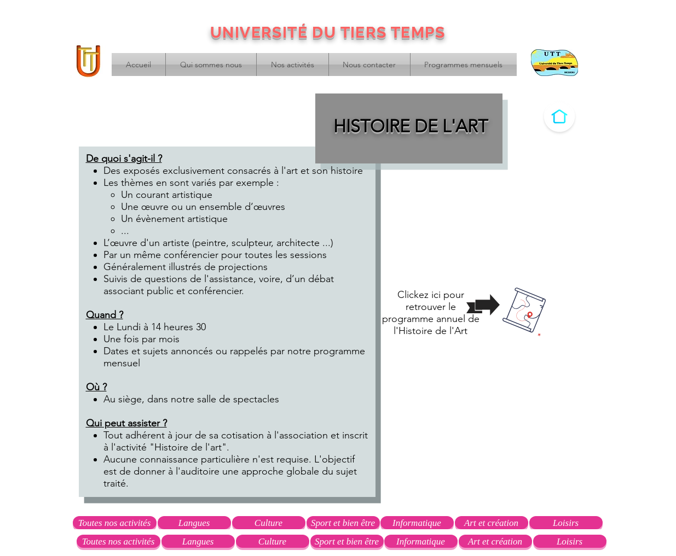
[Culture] (268, 522)
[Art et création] (491, 522)
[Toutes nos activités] (115, 522)
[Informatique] (417, 522)
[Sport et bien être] (343, 522)
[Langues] (194, 522)
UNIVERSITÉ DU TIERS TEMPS (327, 33)
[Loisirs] (566, 522)
